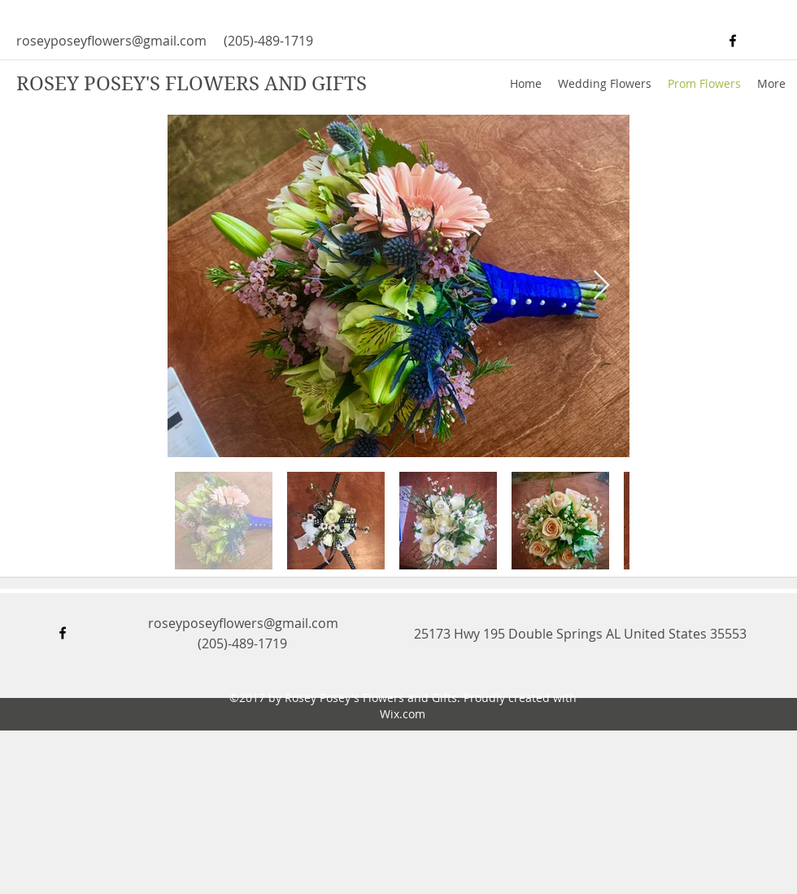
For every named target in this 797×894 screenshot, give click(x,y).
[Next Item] (601, 286)
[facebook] (733, 41)
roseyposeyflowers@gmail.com (111, 41)
